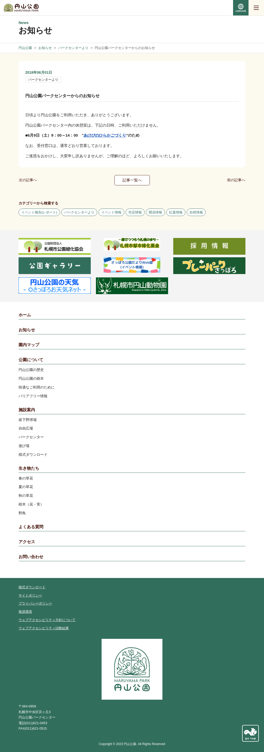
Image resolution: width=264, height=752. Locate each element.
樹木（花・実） (31, 504)
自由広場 (26, 428)
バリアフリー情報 (33, 396)
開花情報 (155, 212)
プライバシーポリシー (35, 603)
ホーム (25, 315)
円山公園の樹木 (31, 378)
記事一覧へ (132, 180)
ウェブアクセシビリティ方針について (47, 620)
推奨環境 (25, 612)
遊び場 (24, 446)
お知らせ (27, 330)
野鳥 (22, 513)
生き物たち (29, 468)
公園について (31, 360)
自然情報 (196, 212)
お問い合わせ (31, 557)
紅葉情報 (176, 212)
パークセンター (31, 437)
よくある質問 (31, 527)
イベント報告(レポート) (39, 212)
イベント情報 (111, 212)
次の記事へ (28, 180)
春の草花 (26, 478)
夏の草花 (26, 487)
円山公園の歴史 (31, 370)
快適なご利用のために (37, 387)
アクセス (27, 542)
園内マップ (29, 345)
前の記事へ (236, 180)
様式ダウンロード (33, 454)
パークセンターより (43, 79)
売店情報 (135, 212)
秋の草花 (26, 495)
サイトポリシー (30, 595)
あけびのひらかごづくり (105, 135)
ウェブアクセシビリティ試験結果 (44, 628)
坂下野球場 (28, 420)
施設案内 (27, 410)
